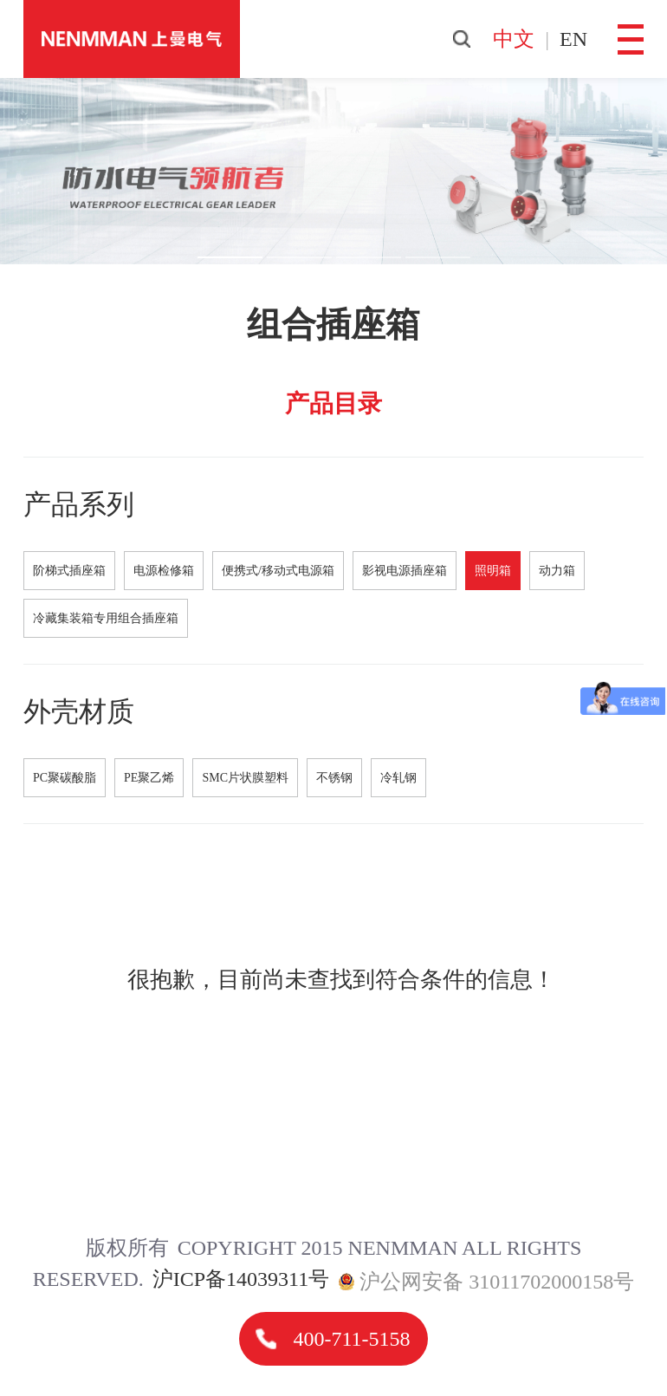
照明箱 (493, 570)
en (573, 39)
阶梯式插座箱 (69, 570)
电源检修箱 (163, 570)
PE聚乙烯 (149, 777)
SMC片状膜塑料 (245, 777)
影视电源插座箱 (404, 570)
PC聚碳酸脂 (64, 777)
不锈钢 (334, 777)
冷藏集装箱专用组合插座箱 (105, 618)
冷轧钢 (398, 777)
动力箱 (557, 570)
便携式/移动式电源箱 (278, 570)
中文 (513, 39)
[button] (230, 257)
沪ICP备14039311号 (240, 1279)
